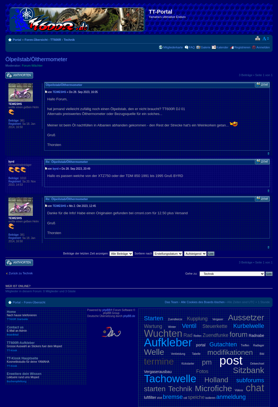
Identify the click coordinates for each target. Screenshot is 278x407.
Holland (216, 380)
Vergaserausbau (158, 371)
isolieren (210, 397)
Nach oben (268, 153)
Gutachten (223, 344)
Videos (239, 390)
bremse (173, 396)
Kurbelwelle (248, 325)
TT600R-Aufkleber (46, 346)
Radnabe (256, 335)
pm (207, 362)
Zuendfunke (215, 335)
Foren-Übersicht (36, 39)
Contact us (46, 330)
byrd (56, 168)
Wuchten (163, 333)
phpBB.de (129, 316)
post (230, 360)
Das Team (171, 302)
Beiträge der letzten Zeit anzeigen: (98, 253)
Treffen (245, 345)
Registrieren (242, 47)
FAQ (192, 47)
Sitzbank (248, 370)
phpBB (106, 310)
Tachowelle (170, 378)
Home (46, 315)
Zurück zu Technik (21, 273)
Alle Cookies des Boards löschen (203, 302)
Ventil (189, 325)
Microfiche (213, 388)
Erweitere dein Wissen (46, 377)
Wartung (153, 326)
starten (155, 389)
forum (239, 334)
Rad (188, 335)
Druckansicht (257, 38)
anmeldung (231, 396)
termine (159, 361)
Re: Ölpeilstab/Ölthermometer (67, 161)
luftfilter (150, 397)
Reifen (197, 335)
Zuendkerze (175, 319)
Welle (154, 351)
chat (255, 387)
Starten (153, 318)
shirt (159, 397)
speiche (196, 397)
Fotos (202, 371)
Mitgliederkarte (173, 47)
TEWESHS (59, 92)
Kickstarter (187, 363)
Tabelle (196, 353)
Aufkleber (168, 342)
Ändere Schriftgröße (266, 38)
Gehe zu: (191, 273)
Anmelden (263, 47)
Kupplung (197, 318)
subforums (250, 380)
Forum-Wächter (32, 65)
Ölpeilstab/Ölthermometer (36, 59)
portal (201, 345)
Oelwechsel (257, 363)
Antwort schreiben (19, 75)
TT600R (55, 39)
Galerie (205, 47)
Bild (262, 353)
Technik (69, 39)
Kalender (222, 47)
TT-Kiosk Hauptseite (46, 361)
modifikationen (230, 352)
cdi (185, 397)
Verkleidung (178, 353)
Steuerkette (215, 326)
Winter (172, 326)
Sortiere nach (158, 253)
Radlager (258, 345)
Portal (17, 39)
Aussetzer (246, 317)
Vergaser (217, 319)
